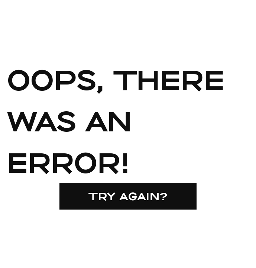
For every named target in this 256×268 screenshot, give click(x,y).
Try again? (128, 195)
